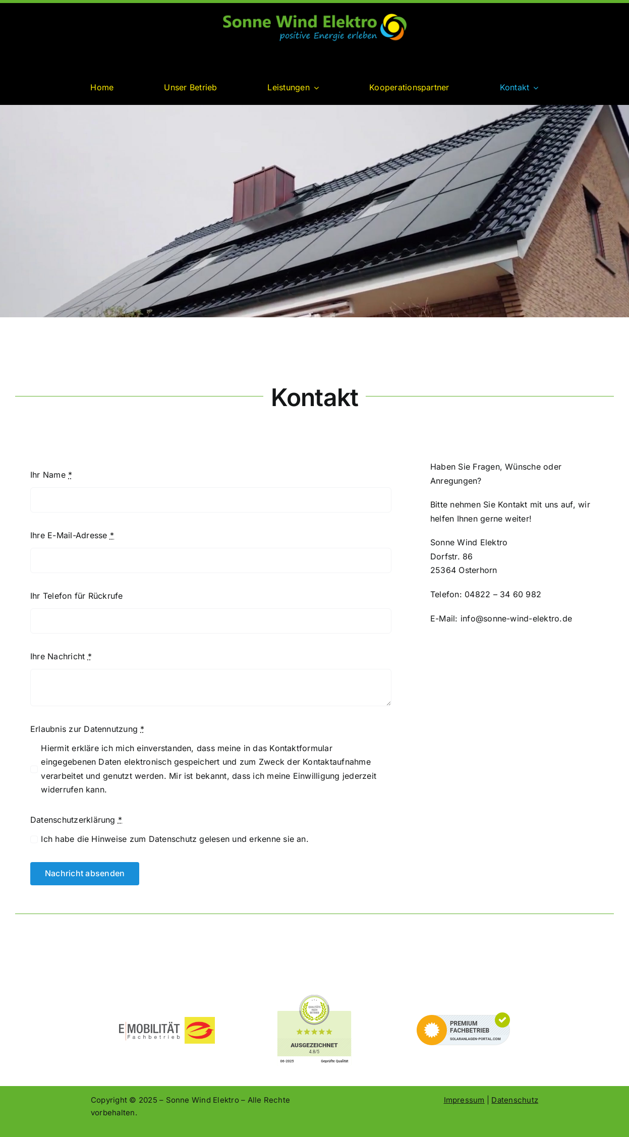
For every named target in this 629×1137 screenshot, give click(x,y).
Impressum (464, 1100)
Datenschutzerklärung (76, 820)
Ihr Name (51, 475)
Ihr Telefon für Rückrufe (76, 596)
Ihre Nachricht (61, 656)
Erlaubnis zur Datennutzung (87, 729)
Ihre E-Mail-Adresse (72, 535)
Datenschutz (514, 1100)
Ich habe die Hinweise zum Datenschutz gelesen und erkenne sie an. (175, 839)
